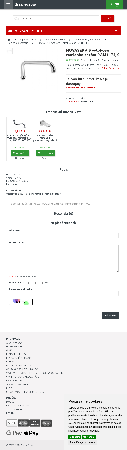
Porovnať (19, 158)
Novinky (10, 413)
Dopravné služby (15, 346)
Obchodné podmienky (18, 365)
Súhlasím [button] (75, 437)
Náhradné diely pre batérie (87, 39)
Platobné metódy (16, 354)
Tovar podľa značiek (18, 384)
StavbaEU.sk (27, 445)
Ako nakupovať (15, 342)
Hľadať (107, 18)
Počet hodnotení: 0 (89, 60)
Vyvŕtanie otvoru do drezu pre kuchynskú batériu (34, 373)
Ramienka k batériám (18, 43)
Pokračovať (110, 315)
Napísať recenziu (110, 60)
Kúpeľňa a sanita (28, 39)
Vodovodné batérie (55, 39)
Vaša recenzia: (16, 242)
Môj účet (11, 402)
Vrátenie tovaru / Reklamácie (22, 377)
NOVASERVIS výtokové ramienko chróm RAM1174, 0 (63, 43)
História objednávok (18, 405)
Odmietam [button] (88, 437)
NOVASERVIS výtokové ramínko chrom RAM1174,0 (65, 203)
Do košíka (19, 153)
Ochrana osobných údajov (22, 369)
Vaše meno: (15, 230)
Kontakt (10, 361)
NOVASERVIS (72, 101)
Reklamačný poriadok (18, 358)
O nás (9, 350)
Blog (9, 388)
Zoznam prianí (14, 409)
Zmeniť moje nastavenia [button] (82, 442)
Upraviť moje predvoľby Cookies (25, 392)
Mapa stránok (14, 380)
